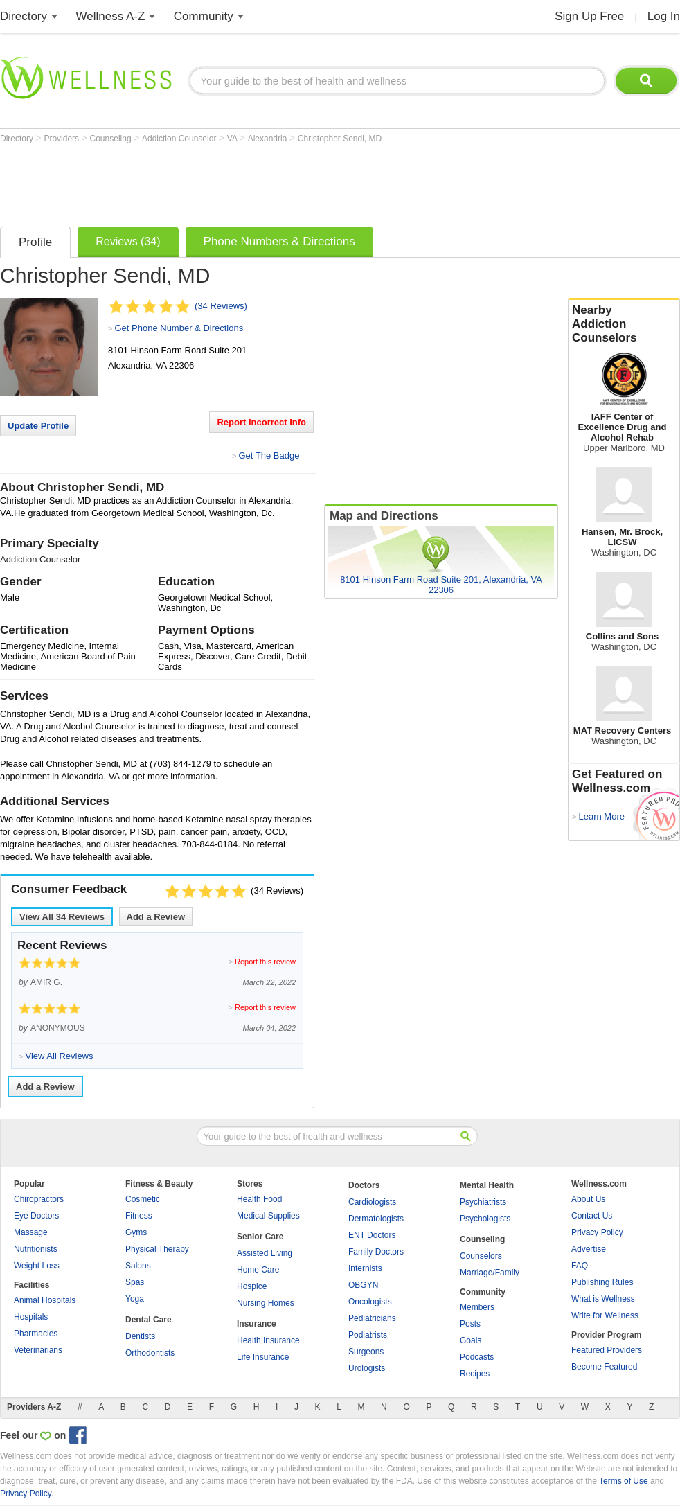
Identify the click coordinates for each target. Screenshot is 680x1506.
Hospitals (31, 1317)
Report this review (265, 961)
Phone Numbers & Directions (279, 241)
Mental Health (487, 1185)
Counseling (112, 138)
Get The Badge (268, 455)
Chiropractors (39, 1199)
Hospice (252, 1286)
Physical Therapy (157, 1249)
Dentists (140, 1336)
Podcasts (477, 1357)
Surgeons (366, 1351)
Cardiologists (372, 1202)
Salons (138, 1265)
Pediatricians (372, 1318)
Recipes (475, 1374)
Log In (663, 16)
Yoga (134, 1299)
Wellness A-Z (110, 16)
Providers (62, 138)
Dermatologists (376, 1218)
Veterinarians (38, 1350)
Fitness (138, 1216)
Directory (23, 16)
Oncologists (370, 1301)
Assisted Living (264, 1253)
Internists (365, 1268)
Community (203, 16)
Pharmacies (35, 1333)
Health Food (259, 1199)
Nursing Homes (265, 1303)
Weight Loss (37, 1265)
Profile (35, 242)
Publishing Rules (602, 1282)
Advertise (588, 1249)
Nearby (624, 324)
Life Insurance (263, 1357)
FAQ (579, 1265)
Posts (470, 1324)
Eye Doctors (36, 1216)
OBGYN (363, 1285)
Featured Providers (606, 1350)
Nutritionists (35, 1249)
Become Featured (604, 1367)
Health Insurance (268, 1340)
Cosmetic (142, 1199)
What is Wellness (603, 1299)
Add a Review (156, 917)
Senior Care (260, 1236)
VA (233, 138)
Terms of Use (623, 1481)
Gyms (136, 1232)
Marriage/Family (489, 1272)
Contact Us (591, 1216)
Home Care (258, 1270)
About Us (588, 1199)
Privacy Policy (597, 1232)
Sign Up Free (589, 16)
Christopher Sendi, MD (340, 138)
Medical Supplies (268, 1216)
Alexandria (268, 138)
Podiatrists (367, 1335)
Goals (470, 1340)
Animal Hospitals (44, 1300)
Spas (134, 1282)
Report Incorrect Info (261, 422)
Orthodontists (150, 1353)
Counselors (481, 1256)
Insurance (256, 1324)
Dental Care (148, 1320)
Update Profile (38, 425)
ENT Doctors (371, 1235)
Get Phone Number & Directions (178, 328)
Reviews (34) (128, 241)
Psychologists (485, 1218)
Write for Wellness (604, 1315)
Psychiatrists (483, 1202)
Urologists (366, 1368)
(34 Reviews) (221, 306)
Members (477, 1307)
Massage (31, 1232)
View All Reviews (62, 917)
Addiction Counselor (180, 138)
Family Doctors (376, 1252)
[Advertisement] (252, 181)
